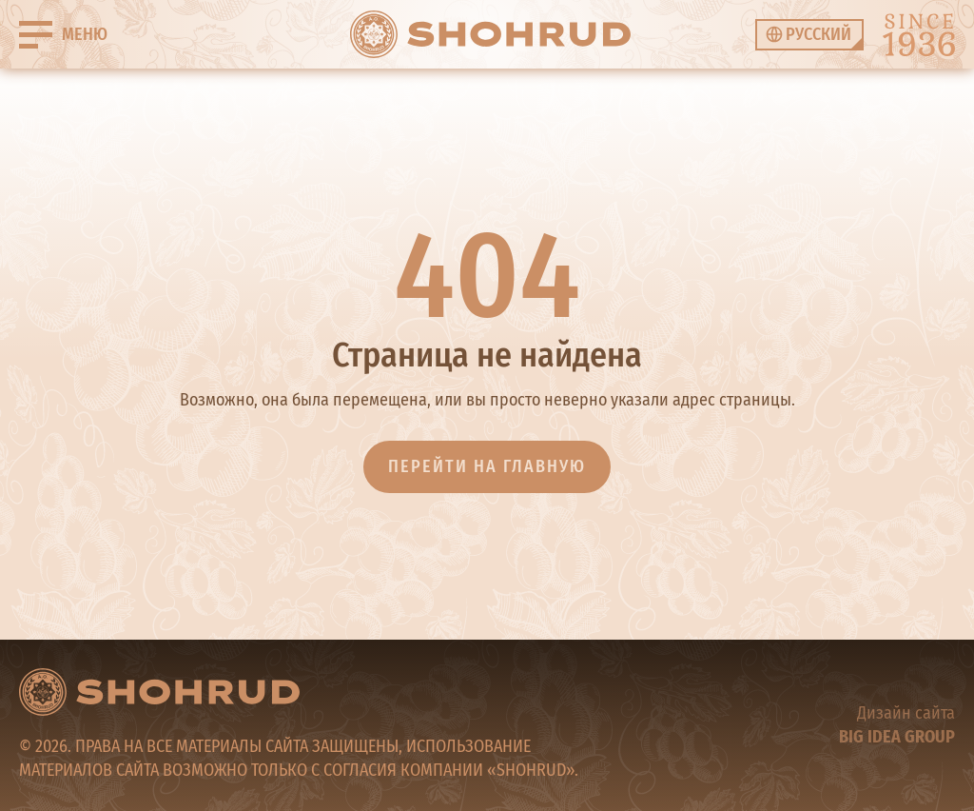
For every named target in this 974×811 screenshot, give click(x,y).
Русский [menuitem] (818, 34)
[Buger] (63, 34)
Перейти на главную (487, 466)
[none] (809, 34)
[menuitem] (809, 34)
